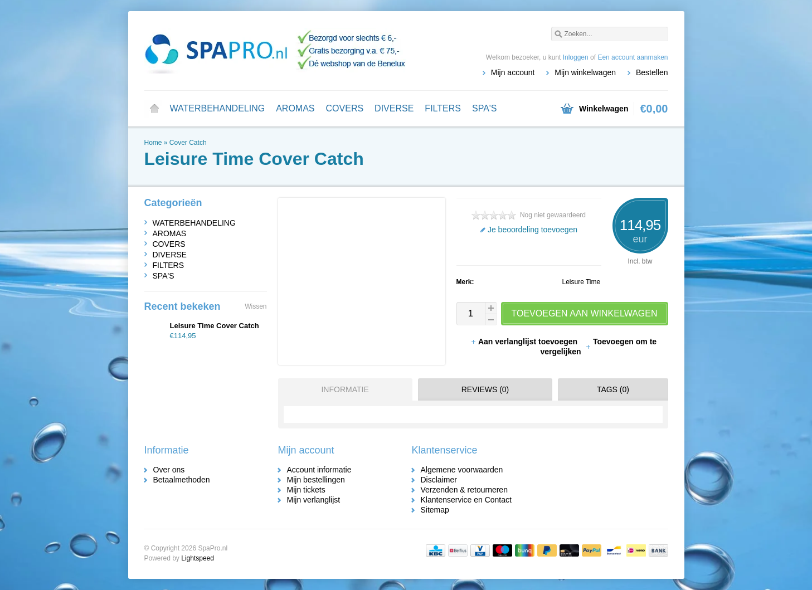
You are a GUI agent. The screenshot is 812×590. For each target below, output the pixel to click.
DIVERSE (394, 108)
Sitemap (435, 509)
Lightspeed (197, 558)
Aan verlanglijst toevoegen (525, 341)
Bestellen (652, 72)
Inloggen (576, 57)
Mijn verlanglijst (314, 499)
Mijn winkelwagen (585, 72)
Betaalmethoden (181, 479)
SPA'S (484, 108)
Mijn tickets (306, 489)
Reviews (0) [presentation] (485, 389)
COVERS (345, 108)
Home (154, 109)
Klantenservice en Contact (466, 499)
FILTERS (443, 108)
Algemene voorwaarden (462, 469)
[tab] (342, 389)
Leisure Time (581, 282)
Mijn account (513, 72)
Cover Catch (188, 143)
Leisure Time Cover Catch (214, 325)
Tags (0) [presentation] (613, 389)
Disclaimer (439, 479)
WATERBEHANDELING (217, 108)
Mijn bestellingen (316, 479)
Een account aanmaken (632, 57)
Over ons (169, 469)
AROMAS (295, 108)
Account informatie (319, 469)
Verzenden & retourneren (464, 489)
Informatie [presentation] (344, 389)
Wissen (255, 306)
